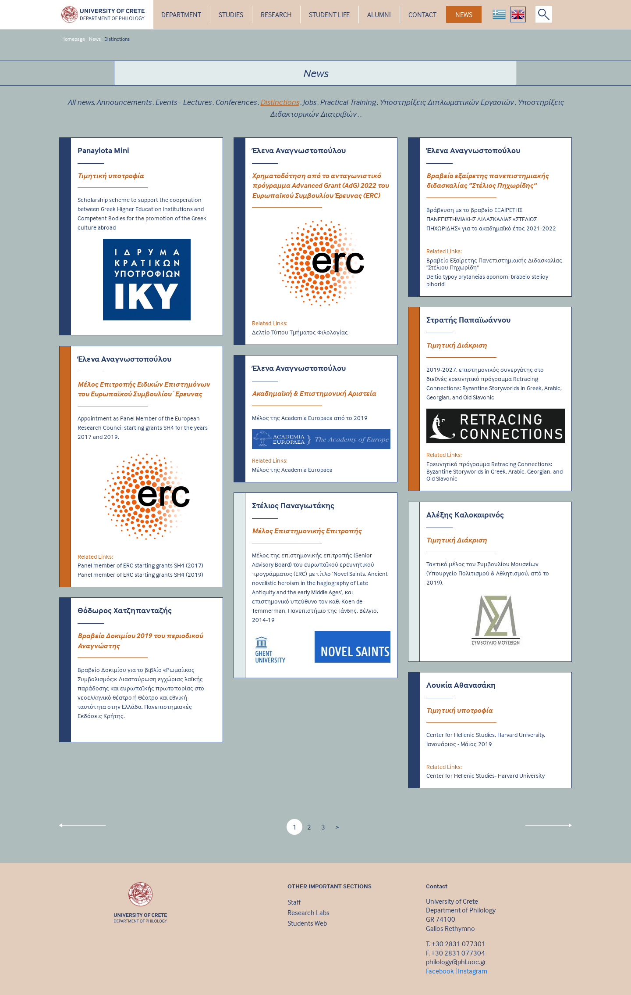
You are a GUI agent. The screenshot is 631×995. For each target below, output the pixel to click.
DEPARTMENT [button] (181, 14)
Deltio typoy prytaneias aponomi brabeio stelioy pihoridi (487, 280)
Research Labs (308, 912)
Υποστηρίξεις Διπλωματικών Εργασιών (446, 102)
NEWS (463, 14)
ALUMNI (379, 14)
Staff (294, 902)
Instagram (472, 970)
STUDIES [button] (231, 14)
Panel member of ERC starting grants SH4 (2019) (140, 574)
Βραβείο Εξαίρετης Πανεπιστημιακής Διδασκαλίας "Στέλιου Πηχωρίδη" (494, 264)
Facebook (440, 970)
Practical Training (348, 102)
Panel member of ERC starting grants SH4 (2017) (140, 565)
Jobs (309, 102)
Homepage (73, 39)
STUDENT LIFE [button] (329, 14)
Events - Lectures (183, 102)
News (95, 39)
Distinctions (117, 39)
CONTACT (422, 14)
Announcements (123, 102)
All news (80, 102)
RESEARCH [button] (276, 14)
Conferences (235, 102)
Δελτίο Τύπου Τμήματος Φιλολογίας (300, 332)
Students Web (307, 923)
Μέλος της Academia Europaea (292, 469)
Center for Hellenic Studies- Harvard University (485, 775)
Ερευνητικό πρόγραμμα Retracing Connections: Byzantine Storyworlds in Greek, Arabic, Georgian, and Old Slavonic (494, 471)
